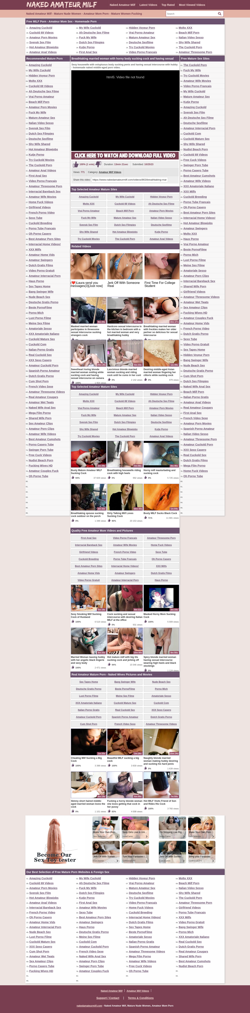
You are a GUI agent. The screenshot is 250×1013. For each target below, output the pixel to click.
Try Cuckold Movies (141, 47)
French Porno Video (42, 212)
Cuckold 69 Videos (41, 32)
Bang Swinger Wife (41, 291)
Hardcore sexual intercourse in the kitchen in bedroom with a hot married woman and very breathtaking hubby (124, 331)
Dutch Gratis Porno (41, 376)
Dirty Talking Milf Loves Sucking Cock (120, 515)
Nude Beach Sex (39, 296)
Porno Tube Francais (42, 228)
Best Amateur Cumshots (45, 439)
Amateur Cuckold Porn (43, 365)
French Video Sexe (41, 386)
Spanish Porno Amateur (44, 370)
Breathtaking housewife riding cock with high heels (124, 472)
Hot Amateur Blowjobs (44, 47)
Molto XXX (185, 27)
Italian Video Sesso (191, 37)
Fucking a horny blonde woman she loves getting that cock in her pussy (124, 804)
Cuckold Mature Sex (42, 339)
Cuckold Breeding (40, 223)
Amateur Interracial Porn (45, 275)
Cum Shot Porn (39, 381)
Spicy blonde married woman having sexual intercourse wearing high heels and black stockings (160, 661)
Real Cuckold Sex (40, 354)
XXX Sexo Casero (40, 360)
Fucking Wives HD (41, 465)
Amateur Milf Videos (110, 172)
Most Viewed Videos (192, 4)
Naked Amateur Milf (122, 4)
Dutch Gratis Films (41, 265)
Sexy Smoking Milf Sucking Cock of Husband (86, 615)
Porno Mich (36, 312)
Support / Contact (107, 998)
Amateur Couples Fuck (43, 470)
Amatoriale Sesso (40, 328)
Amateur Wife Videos (42, 434)
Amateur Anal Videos (43, 52)
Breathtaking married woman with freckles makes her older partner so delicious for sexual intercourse (161, 331)
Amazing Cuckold (40, 27)
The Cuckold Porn (190, 47)
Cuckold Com (37, 344)
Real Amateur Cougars (43, 397)
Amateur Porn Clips (41, 428)
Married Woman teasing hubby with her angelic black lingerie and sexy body (88, 660)
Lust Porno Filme (40, 318)
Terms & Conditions (141, 998)
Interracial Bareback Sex (45, 191)
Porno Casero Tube (41, 444)
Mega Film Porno (40, 412)
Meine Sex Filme (39, 323)
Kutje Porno (87, 47)
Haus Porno (36, 281)
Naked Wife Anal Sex (42, 407)
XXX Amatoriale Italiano (44, 333)
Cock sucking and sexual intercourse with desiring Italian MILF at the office (125, 617)
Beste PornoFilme (40, 307)
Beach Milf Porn (189, 32)
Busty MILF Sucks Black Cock (160, 513)
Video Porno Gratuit (41, 270)
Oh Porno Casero (40, 233)
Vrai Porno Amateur (141, 32)
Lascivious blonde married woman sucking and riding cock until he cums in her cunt (124, 372)
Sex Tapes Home (39, 286)
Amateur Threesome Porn (195, 52)
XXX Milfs (35, 249)
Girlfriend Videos (40, 207)
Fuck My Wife (87, 37)
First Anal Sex (88, 52)
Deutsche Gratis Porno (43, 302)
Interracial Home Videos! (45, 244)
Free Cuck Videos (40, 455)
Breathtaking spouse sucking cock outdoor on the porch (87, 515)
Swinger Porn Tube (41, 449)
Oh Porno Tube (38, 476)
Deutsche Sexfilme (141, 42)
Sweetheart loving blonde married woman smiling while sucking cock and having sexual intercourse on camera (87, 374)
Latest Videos (148, 4)
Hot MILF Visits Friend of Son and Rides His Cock (160, 802)
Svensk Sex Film (40, 42)
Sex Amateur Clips (41, 423)
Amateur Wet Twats (41, 402)
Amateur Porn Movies (43, 37)
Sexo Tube (35, 217)
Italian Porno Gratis (41, 349)
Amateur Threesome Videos (47, 391)
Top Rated (168, 4)
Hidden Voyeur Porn (142, 27)
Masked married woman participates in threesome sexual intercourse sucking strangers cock (86, 331)
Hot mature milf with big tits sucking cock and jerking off (123, 658)
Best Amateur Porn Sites (45, 239)
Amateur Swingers (41, 260)
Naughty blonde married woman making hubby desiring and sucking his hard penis (161, 761)
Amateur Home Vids (42, 254)
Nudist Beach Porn (41, 460)
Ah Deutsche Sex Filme (94, 32)
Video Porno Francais (143, 52)
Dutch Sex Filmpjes (91, 42)
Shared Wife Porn (40, 418)
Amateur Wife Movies (42, 196)
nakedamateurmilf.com (89, 1005)
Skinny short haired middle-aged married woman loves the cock (88, 804)
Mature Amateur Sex (142, 37)
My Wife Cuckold (90, 27)
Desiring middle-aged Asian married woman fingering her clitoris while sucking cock (160, 372)
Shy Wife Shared (189, 42)
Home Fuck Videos (41, 202)
